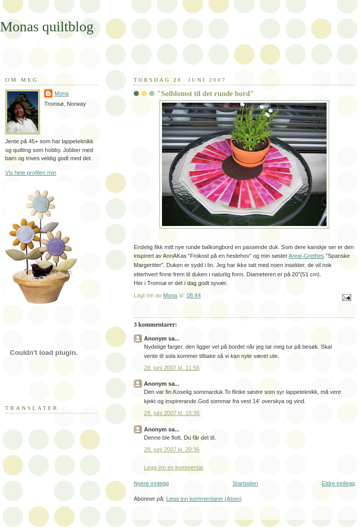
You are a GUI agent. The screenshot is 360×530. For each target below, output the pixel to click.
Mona (62, 93)
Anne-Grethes (306, 256)
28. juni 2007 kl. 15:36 (172, 413)
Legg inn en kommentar (174, 467)
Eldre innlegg (338, 483)
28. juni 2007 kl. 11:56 (172, 368)
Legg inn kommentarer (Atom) (204, 499)
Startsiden (245, 483)
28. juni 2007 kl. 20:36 (172, 449)
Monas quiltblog (47, 26)
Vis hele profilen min (30, 172)
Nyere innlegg (151, 483)
